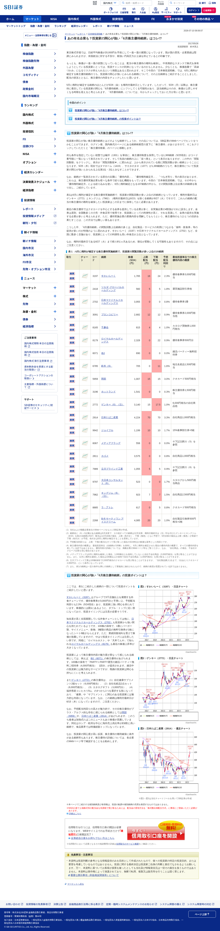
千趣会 (104, 327)
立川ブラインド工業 (112, 468)
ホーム (10, 19)
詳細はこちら (75, 813)
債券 (137, 19)
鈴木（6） (106, 366)
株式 (39, 296)
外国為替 (39, 68)
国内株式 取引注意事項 (38, 360)
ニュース (129, 26)
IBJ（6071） (97, 658)
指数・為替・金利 (40, 26)
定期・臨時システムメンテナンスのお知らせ (131, 904)
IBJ (103, 353)
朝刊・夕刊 (39, 223)
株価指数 (39, 54)
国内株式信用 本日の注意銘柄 (39, 353)
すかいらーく (108, 275)
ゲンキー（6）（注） (112, 404)
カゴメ (104, 456)
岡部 (103, 378)
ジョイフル (107, 430)
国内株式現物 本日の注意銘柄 (39, 345)
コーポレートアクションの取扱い (38, 377)
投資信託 (117, 19)
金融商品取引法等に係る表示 (86, 904)
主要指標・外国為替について (38, 385)
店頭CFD (39, 146)
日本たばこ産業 (109, 417)
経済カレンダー (79, 26)
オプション (39, 162)
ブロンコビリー (109, 314)
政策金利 (39, 89)
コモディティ (39, 75)
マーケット (32, 19)
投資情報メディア (39, 216)
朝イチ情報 (113, 26)
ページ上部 (202, 914)
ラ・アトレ (107, 507)
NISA (53, 19)
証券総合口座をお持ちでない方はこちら (92, 838)
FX (153, 19)
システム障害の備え (172, 904)
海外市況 (39, 255)
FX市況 (39, 262)
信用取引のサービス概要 (127, 844)
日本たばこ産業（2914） (94, 716)
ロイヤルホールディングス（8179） (90, 644)
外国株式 (95, 19)
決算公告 (59, 904)
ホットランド (108, 391)
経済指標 (39, 190)
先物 (39, 304)
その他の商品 (203, 18)
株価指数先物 (39, 61)
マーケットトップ (15, 26)
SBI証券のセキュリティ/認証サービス (38, 406)
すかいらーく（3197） (79, 597)
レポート (97, 26)
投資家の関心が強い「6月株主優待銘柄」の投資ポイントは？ (108, 118)
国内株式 (73, 19)
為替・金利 (39, 311)
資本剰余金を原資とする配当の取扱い (38, 368)
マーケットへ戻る (75, 884)
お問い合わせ (14, 904)
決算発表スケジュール (39, 182)
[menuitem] (202, 3)
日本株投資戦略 (95, 34)
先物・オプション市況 (39, 269)
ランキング (60, 26)
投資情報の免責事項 (38, 904)
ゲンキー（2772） (81, 680)
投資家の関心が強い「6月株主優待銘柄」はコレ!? (102, 110)
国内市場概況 (39, 96)
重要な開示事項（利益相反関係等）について (93, 875)
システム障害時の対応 (200, 904)
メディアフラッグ (110, 443)
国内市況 (39, 248)
